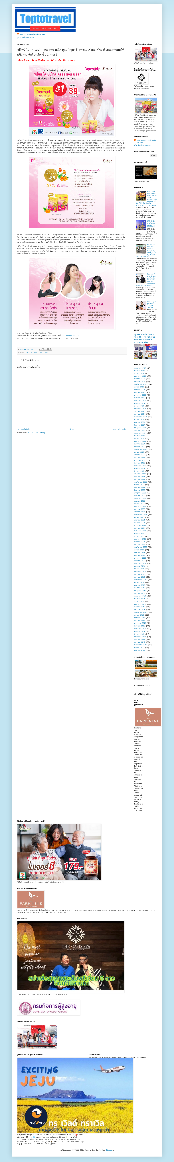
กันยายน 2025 (139, 390)
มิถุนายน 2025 (139, 398)
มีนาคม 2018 (139, 634)
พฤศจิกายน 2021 (140, 515)
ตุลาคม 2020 (139, 550)
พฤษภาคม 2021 (140, 531)
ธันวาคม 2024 (139, 414)
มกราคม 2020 (139, 574)
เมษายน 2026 (139, 371)
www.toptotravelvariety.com (32, 34)
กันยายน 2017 (139, 650)
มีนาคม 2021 (139, 536)
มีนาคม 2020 (139, 569)
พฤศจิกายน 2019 (140, 580)
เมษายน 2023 (139, 468)
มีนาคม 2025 (139, 406)
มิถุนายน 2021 (139, 528)
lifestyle (44, 352)
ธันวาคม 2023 (139, 447)
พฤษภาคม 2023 (140, 466)
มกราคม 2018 (139, 640)
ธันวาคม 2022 (139, 479)
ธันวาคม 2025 (139, 382)
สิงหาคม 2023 (139, 458)
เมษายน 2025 (139, 403)
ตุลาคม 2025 (139, 387)
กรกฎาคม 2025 (140, 395)
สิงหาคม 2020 (139, 555)
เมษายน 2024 (139, 436)
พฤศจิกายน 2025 (140, 384)
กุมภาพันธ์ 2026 (140, 376)
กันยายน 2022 (139, 488)
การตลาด (29, 352)
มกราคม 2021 (139, 542)
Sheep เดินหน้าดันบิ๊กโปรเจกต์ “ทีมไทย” (151, 304)
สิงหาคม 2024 (139, 425)
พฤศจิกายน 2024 (140, 417)
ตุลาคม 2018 (139, 615)
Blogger (109, 1150)
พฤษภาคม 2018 (140, 629)
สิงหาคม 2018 (139, 621)
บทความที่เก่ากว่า (119, 429)
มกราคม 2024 (139, 444)
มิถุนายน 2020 (139, 561)
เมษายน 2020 (139, 566)
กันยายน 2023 (139, 455)
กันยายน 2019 (139, 585)
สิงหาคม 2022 (139, 490)
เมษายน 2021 (139, 534)
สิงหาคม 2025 (139, 392)
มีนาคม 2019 (139, 602)
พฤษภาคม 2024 (140, 433)
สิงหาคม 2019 (139, 588)
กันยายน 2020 (139, 553)
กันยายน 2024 (139, 422)
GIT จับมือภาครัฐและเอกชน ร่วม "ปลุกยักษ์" (151, 224)
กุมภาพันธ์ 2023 (140, 474)
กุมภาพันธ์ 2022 (140, 506)
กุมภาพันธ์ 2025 (140, 409)
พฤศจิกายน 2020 (140, 547)
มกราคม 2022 (139, 509)
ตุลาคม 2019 (139, 582)
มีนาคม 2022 (139, 504)
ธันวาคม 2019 (139, 577)
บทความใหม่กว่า (24, 429)
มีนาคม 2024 (139, 439)
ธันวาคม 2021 (139, 512)
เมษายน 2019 (139, 599)
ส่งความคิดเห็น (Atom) (36, 433)
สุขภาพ (36, 352)
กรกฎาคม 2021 (140, 525)
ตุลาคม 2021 (139, 517)
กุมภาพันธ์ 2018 (140, 637)
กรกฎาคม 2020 (140, 558)
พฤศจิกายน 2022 (140, 482)
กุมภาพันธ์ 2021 (140, 539)
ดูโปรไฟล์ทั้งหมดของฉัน (25, 38)
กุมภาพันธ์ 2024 (140, 441)
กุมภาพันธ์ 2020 (140, 572)
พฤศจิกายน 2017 (140, 645)
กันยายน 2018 (139, 618)
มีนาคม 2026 (139, 373)
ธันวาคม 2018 (139, 610)
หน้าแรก (71, 429)
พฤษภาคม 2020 (140, 564)
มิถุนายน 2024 (139, 431)
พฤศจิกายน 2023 (140, 449)
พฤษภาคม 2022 (140, 498)
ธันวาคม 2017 (139, 642)
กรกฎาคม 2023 (140, 460)
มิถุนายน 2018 (139, 626)
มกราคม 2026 (139, 379)
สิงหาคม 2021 (139, 523)
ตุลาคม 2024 (139, 420)
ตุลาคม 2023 (139, 452)
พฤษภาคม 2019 (140, 596)
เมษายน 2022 (139, 501)
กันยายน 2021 (139, 520)
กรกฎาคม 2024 (140, 428)
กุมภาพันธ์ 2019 (140, 604)
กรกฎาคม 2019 (140, 591)
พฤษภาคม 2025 (140, 401)
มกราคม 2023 (139, 477)
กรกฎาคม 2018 (140, 623)
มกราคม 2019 (139, 607)
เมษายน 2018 (139, 631)
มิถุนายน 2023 (139, 463)
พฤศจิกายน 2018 (140, 612)
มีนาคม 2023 (139, 471)
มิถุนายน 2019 (139, 593)
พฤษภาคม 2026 (140, 368)
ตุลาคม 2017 (139, 648)
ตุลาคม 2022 (139, 485)
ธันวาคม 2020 (139, 545)
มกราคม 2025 (139, 411)
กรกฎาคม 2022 (140, 493)
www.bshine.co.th (70, 336)
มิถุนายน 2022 (139, 496)
